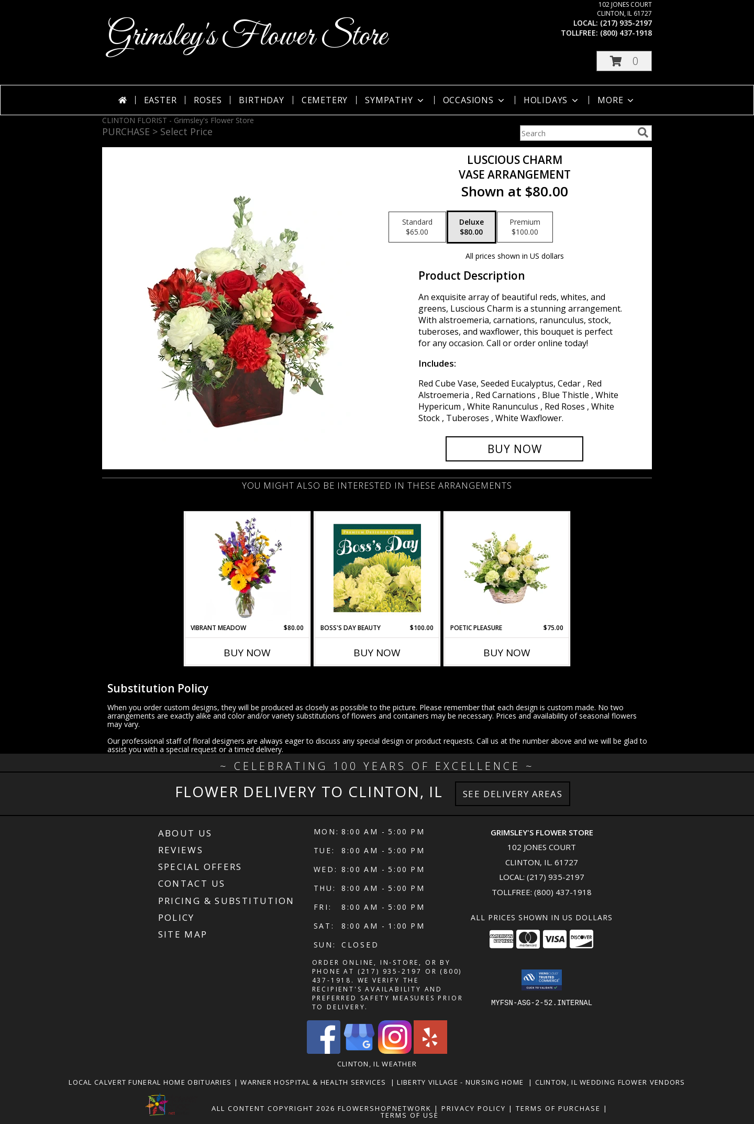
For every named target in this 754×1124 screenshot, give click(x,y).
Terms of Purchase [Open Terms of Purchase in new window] (558, 1108)
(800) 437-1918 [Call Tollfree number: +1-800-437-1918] (563, 892)
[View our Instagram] (395, 1051)
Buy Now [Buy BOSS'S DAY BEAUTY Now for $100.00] (377, 652)
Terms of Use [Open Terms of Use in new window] (410, 1115)
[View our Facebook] (323, 1051)
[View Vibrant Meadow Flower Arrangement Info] (247, 568)
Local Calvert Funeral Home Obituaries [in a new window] (151, 1082)
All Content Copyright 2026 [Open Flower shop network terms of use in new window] (273, 1108)
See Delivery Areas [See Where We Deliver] (513, 794)
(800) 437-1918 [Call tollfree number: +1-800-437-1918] (626, 33)
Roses (207, 100)
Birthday (261, 100)
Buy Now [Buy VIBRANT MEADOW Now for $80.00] (247, 652)
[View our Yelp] (430, 1051)
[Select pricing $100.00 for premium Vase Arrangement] (524, 227)
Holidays (552, 100)
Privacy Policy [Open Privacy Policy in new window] (473, 1108)
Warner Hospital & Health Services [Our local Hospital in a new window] (315, 1082)
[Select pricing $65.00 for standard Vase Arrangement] (417, 227)
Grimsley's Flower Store (247, 37)
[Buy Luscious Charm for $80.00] (514, 448)
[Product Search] (576, 133)
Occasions (474, 100)
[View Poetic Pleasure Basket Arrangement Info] (507, 568)
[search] (643, 132)
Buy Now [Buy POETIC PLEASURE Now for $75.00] (506, 652)
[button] (624, 61)
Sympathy (395, 100)
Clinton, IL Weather (377, 1063)
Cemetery (325, 100)
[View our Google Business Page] (359, 1051)
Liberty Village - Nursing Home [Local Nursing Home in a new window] (462, 1082)
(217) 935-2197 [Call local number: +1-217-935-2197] (626, 23)
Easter (160, 100)
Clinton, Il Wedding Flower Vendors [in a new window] (610, 1082)
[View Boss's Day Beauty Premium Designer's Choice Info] (377, 568)
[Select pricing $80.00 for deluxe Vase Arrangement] (471, 227)
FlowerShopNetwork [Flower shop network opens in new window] (384, 1108)
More (616, 100)
